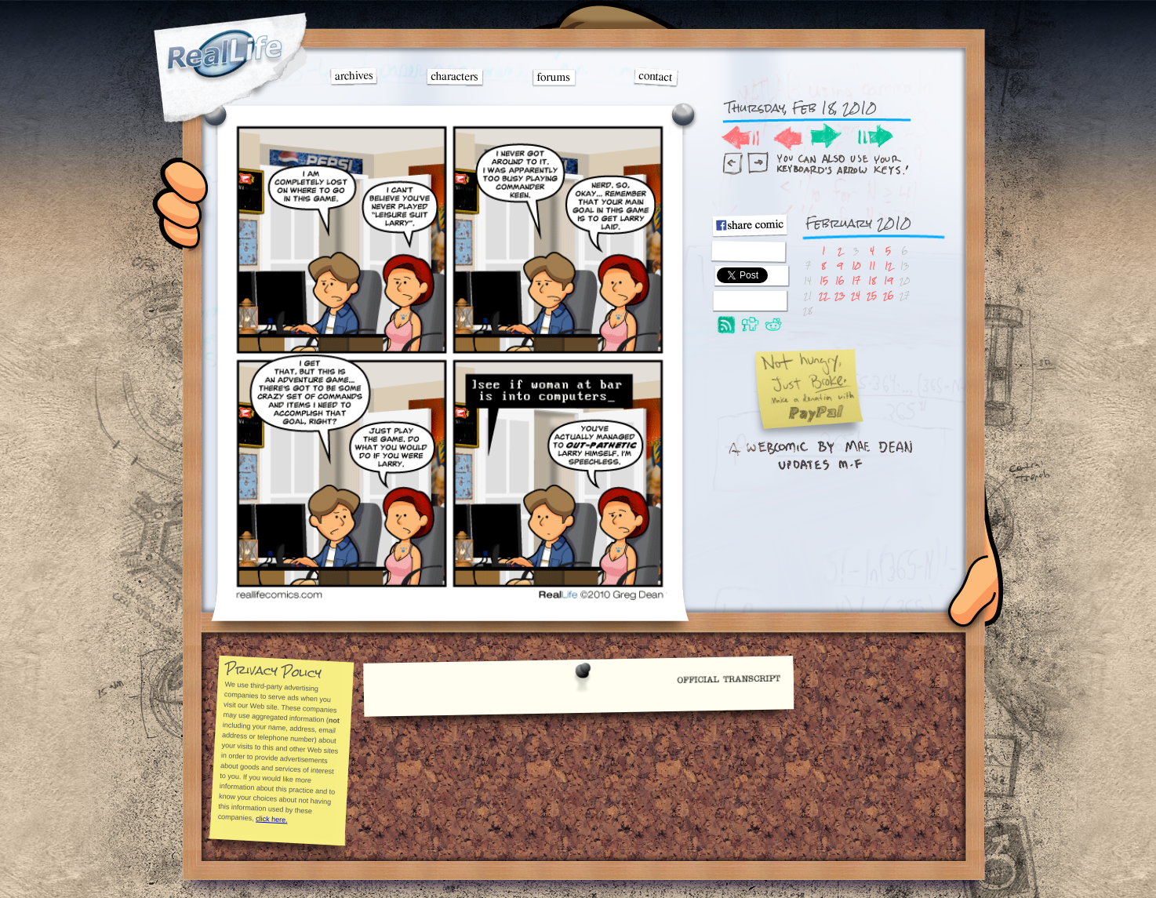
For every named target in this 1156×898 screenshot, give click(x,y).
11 (872, 265)
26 (888, 295)
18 (872, 280)
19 (888, 280)
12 (888, 265)
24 (855, 295)
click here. (271, 818)
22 (823, 295)
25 (872, 295)
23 (839, 295)
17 (856, 280)
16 (839, 280)
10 (856, 265)
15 (824, 280)
